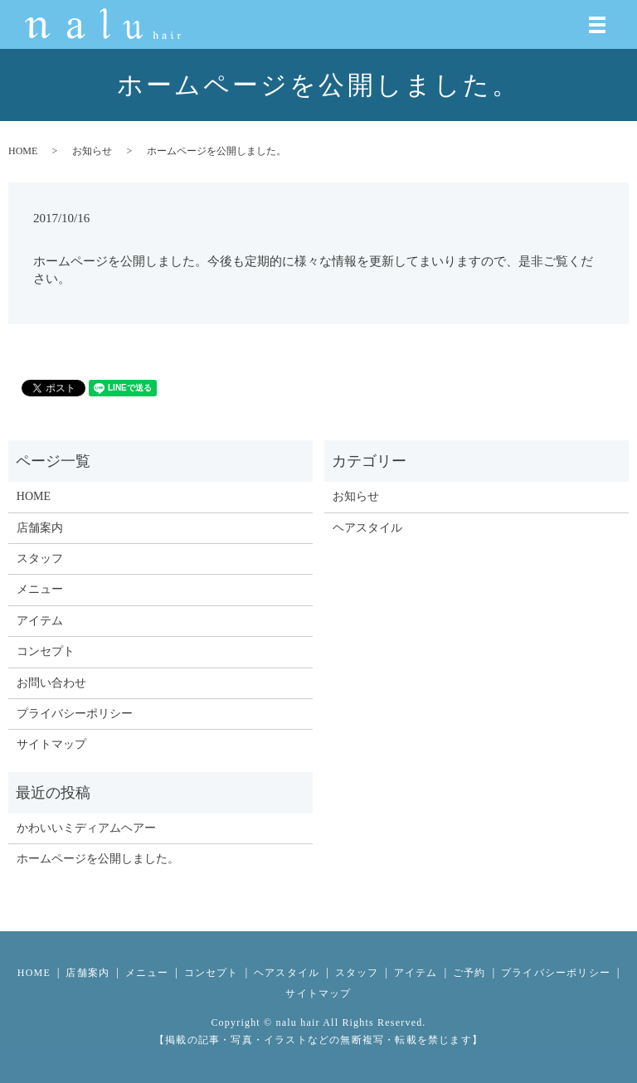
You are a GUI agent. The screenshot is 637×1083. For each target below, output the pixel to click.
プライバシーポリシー (75, 713)
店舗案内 (40, 528)
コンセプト (46, 651)
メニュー (40, 589)
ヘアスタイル (367, 528)
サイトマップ (51, 744)
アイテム (40, 620)
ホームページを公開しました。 (98, 858)
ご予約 (469, 973)
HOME (22, 151)
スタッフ (40, 558)
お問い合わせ (51, 683)
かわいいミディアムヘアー (86, 828)
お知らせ (92, 151)
